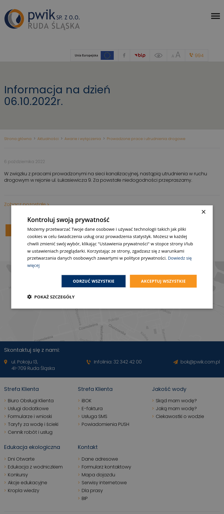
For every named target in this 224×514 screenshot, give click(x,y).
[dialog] (112, 257)
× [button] (203, 212)
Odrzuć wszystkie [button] (93, 281)
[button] (50, 296)
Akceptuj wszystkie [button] (163, 281)
